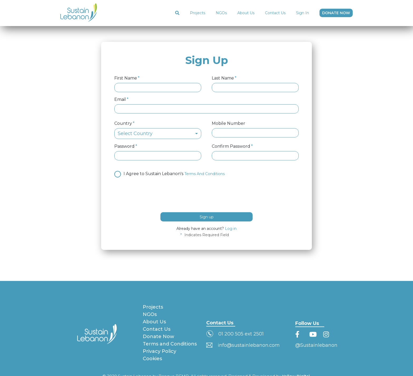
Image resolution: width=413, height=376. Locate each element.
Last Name (223, 78)
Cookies (152, 359)
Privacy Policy (159, 351)
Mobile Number (228, 123)
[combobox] (157, 133)
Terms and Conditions (170, 344)
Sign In (302, 13)
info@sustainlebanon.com (249, 345)
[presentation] (154, 194)
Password (124, 146)
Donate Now (158, 336)
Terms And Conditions (204, 173)
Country (123, 123)
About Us (245, 13)
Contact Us (275, 13)
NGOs (221, 13)
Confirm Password (231, 146)
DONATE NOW (336, 13)
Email (120, 99)
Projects (197, 13)
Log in (231, 228)
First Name (125, 78)
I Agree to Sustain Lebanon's (169, 173)
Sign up (207, 217)
